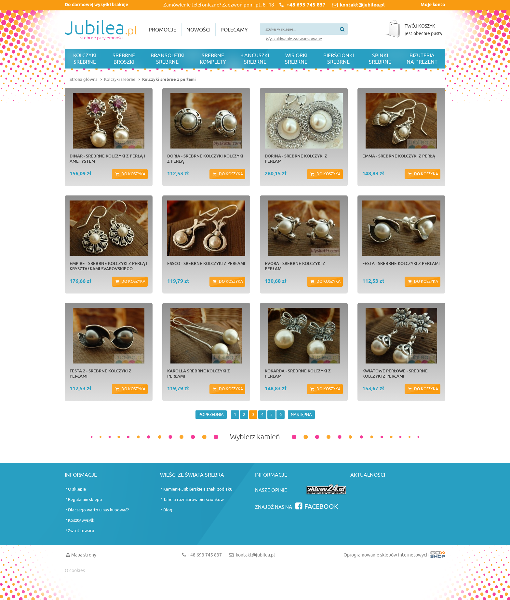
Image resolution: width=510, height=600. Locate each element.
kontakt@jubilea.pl (362, 5)
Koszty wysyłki (81, 520)
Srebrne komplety (213, 58)
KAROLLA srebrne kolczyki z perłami (198, 373)
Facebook (321, 507)
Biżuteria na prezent (422, 58)
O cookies (75, 570)
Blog (167, 510)
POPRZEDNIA (211, 414)
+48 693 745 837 (306, 5)
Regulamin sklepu (85, 499)
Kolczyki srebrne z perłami (169, 79)
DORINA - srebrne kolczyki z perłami (296, 158)
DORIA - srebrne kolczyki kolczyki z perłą (205, 158)
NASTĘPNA (301, 414)
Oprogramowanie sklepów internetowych (394, 556)
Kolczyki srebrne (84, 58)
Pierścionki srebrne (338, 58)
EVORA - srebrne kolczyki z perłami (295, 266)
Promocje (162, 30)
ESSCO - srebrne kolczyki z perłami (206, 263)
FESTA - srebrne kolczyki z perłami (401, 263)
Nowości (198, 30)
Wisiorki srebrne (296, 58)
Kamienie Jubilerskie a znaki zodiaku (197, 489)
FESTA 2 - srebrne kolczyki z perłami (100, 373)
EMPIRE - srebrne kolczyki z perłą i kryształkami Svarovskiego (108, 266)
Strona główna (84, 79)
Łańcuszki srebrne (255, 58)
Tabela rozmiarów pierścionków (193, 499)
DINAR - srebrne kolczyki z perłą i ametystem (107, 158)
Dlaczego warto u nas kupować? (98, 510)
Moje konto (433, 5)
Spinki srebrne (380, 58)
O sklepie (77, 489)
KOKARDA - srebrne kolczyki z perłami (298, 373)
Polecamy (234, 30)
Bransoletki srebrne (167, 58)
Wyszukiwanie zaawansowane (294, 39)
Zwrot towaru (81, 530)
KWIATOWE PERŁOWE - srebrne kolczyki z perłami (395, 373)
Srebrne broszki (124, 58)
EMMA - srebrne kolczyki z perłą (398, 155)
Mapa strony (83, 555)
